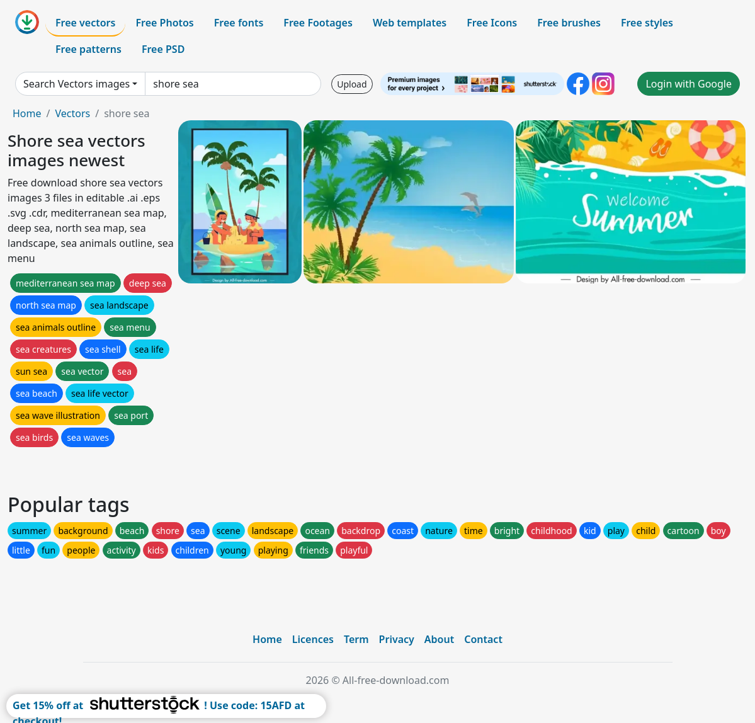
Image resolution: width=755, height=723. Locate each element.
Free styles (647, 23)
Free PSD (163, 49)
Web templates (409, 23)
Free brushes (569, 23)
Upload (351, 84)
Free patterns (88, 49)
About (439, 639)
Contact (483, 639)
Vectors (72, 113)
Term (356, 639)
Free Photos (164, 23)
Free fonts (239, 23)
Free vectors (85, 23)
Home (27, 113)
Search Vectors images (76, 84)
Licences (313, 639)
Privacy (396, 639)
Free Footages (318, 23)
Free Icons (492, 23)
